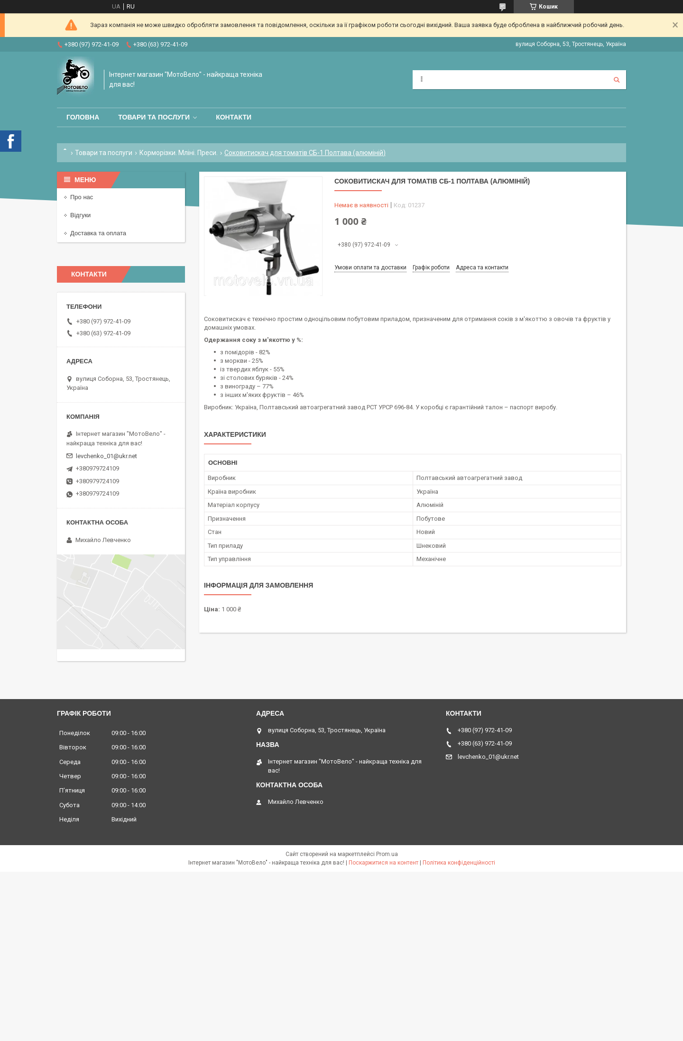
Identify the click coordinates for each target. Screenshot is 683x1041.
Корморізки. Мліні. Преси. (178, 153)
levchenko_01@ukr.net (106, 456)
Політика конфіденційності (459, 862)
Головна (82, 117)
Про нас (81, 197)
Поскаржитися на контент (383, 862)
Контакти (233, 117)
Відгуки (80, 215)
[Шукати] (616, 79)
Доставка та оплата (98, 233)
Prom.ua (387, 854)
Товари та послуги (154, 117)
